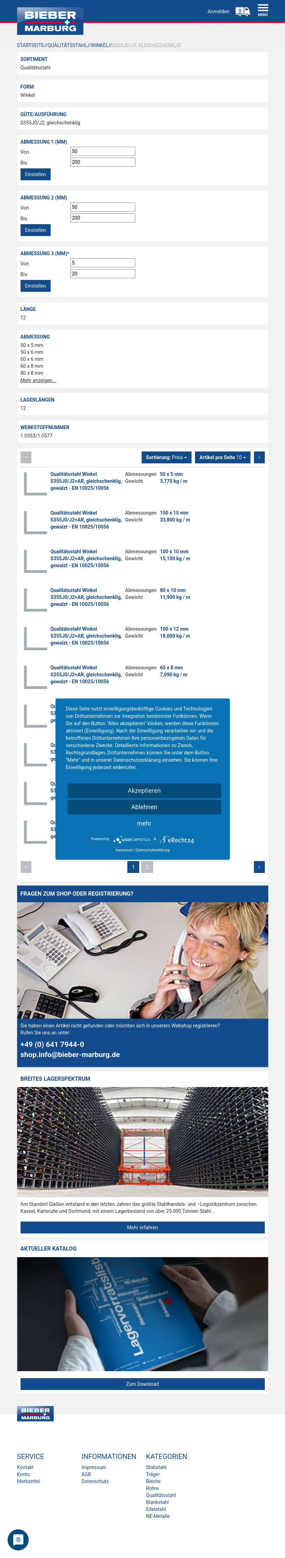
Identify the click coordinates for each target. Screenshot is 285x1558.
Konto (23, 1474)
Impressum (94, 1467)
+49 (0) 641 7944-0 (52, 1044)
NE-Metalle (158, 1516)
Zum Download (142, 1384)
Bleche (153, 1481)
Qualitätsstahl (36, 67)
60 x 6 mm (32, 359)
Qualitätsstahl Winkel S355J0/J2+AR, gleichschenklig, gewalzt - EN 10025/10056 (86, 481)
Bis (24, 163)
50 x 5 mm (32, 345)
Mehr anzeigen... (39, 380)
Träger (153, 1474)
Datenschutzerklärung (153, 850)
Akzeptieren (144, 790)
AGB (86, 1474)
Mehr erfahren (142, 1227)
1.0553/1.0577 (37, 436)
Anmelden (219, 11)
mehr (144, 823)
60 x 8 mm (32, 366)
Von (25, 152)
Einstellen (35, 174)
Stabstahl (156, 1467)
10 (223, 457)
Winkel (28, 95)
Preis (166, 457)
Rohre (152, 1488)
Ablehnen (144, 807)
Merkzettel (28, 1481)
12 (23, 317)
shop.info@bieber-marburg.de (70, 1054)
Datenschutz (95, 1481)
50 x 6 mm (32, 352)
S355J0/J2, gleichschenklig (50, 123)
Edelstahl (156, 1509)
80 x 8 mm (32, 373)
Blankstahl (157, 1502)
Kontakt (25, 1467)
